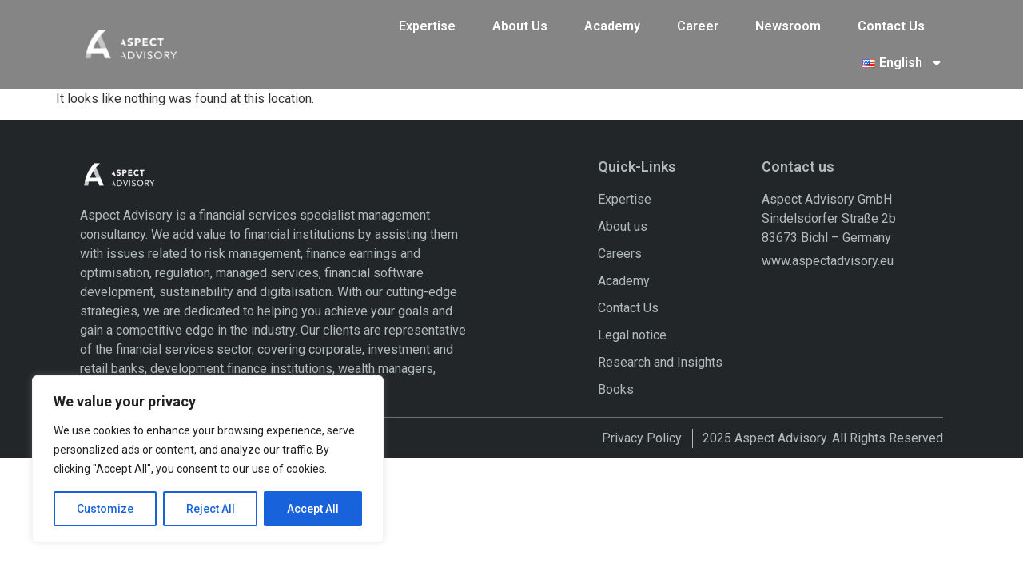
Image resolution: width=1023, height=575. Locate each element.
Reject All (210, 508)
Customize (105, 508)
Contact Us (891, 22)
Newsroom (788, 22)
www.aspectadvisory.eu (828, 225)
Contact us (798, 132)
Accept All (313, 508)
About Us (519, 22)
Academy (612, 22)
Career (697, 22)
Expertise (427, 22)
